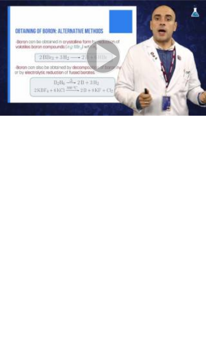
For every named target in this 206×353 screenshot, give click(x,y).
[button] (103, 58)
